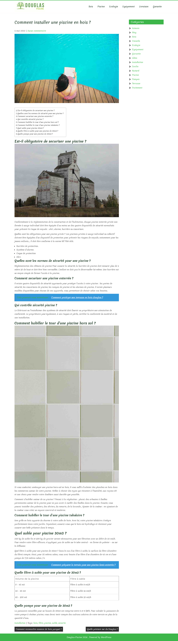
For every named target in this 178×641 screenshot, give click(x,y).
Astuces (135, 28)
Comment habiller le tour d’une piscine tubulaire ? (39, 125)
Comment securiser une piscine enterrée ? (35, 116)
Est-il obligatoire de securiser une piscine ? (35, 110)
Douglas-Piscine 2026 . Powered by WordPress (89, 637)
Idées (134, 58)
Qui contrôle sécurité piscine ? (30, 119)
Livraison (143, 6)
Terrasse (136, 83)
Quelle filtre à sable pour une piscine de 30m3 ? (38, 131)
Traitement (137, 87)
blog (134, 32)
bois (35, 623)
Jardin (135, 66)
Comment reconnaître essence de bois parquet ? (39, 629)
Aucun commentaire (37, 30)
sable (54, 623)
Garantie (157, 6)
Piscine (101, 6)
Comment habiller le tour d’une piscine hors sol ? (38, 122)
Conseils (136, 41)
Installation (20, 623)
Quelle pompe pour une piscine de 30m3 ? (35, 134)
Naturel (135, 70)
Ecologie (113, 6)
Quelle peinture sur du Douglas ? (102, 629)
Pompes (135, 79)
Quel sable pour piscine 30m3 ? (30, 128)
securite (62, 623)
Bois (91, 6)
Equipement (128, 6)
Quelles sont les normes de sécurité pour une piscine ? (40, 113)
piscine (47, 623)
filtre (41, 623)
